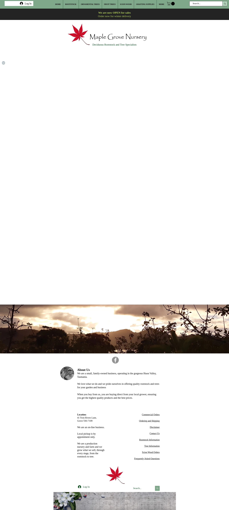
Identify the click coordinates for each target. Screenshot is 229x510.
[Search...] (205, 3)
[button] (171, 3)
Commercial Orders (151, 414)
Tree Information (152, 446)
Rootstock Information (149, 440)
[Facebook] (115, 360)
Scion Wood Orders (151, 452)
